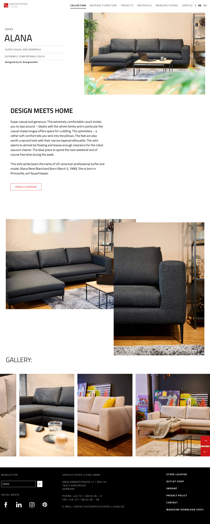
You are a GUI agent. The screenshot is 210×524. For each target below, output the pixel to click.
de (205, 5)
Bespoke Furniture (103, 5)
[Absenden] (39, 484)
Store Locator (176, 474)
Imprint (171, 488)
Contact (172, 502)
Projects (127, 5)
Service (187, 5)
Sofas (9, 29)
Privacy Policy (176, 495)
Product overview (26, 187)
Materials (145, 5)
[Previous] (205, 451)
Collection (78, 5)
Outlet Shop (175, 481)
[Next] (205, 440)
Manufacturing (167, 5)
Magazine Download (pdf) (185, 509)
